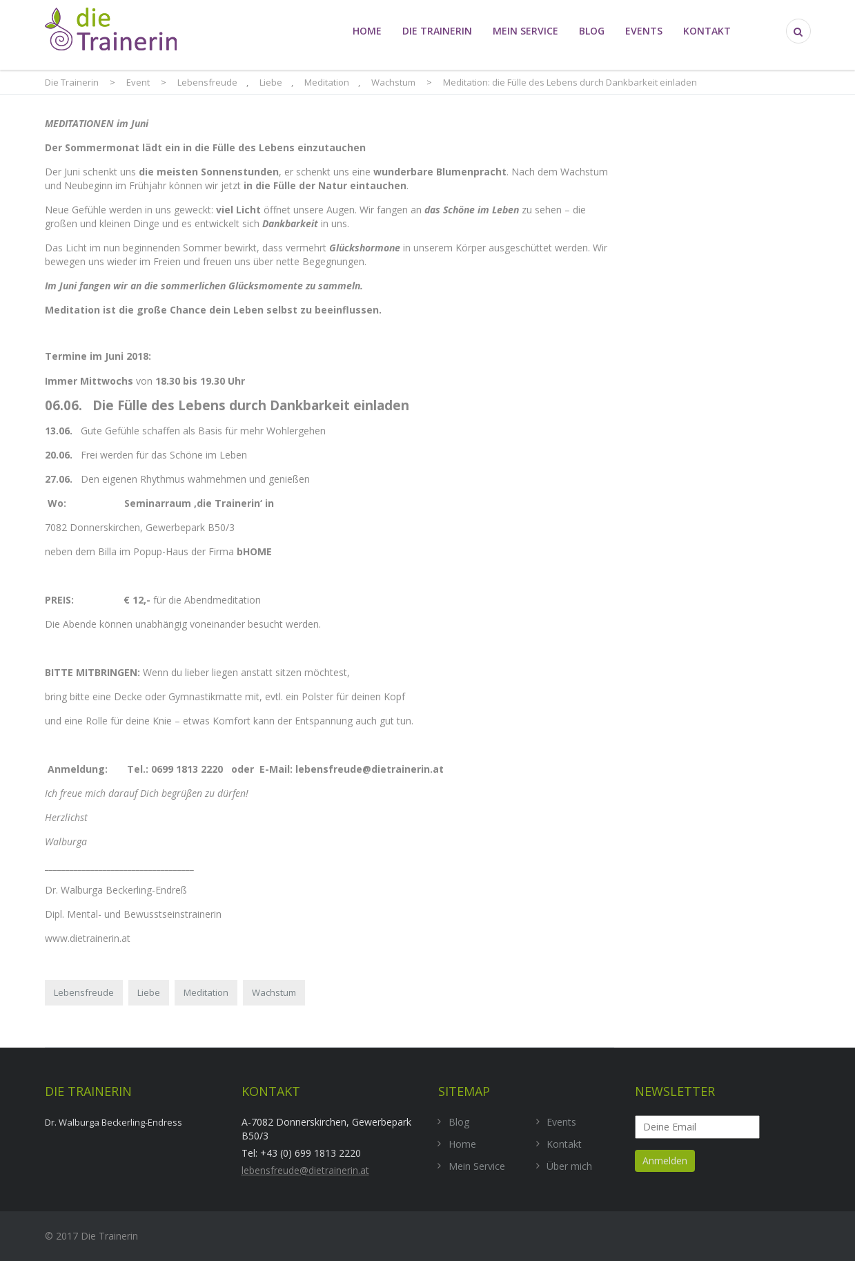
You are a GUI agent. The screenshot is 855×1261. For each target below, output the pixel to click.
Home (367, 30)
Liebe (148, 992)
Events (643, 30)
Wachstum (274, 992)
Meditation (206, 992)
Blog (592, 30)
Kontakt (707, 30)
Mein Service (525, 30)
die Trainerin (437, 30)
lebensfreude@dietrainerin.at (305, 1170)
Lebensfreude (84, 992)
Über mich (569, 1166)
